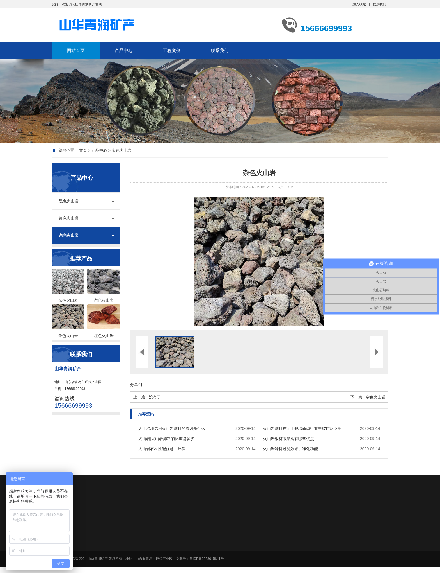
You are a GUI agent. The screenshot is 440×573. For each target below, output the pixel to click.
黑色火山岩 (69, 201)
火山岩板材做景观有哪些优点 (288, 438)
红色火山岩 (69, 218)
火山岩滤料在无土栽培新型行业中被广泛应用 (302, 428)
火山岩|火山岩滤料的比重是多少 (166, 438)
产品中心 (124, 50)
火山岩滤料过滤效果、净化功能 (290, 448)
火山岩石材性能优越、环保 (161, 448)
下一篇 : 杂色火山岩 (367, 397)
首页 (83, 150)
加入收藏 (359, 4)
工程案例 (172, 50)
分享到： (138, 384)
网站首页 (76, 50)
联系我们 (379, 4)
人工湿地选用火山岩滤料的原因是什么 (171, 428)
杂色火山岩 (121, 150)
